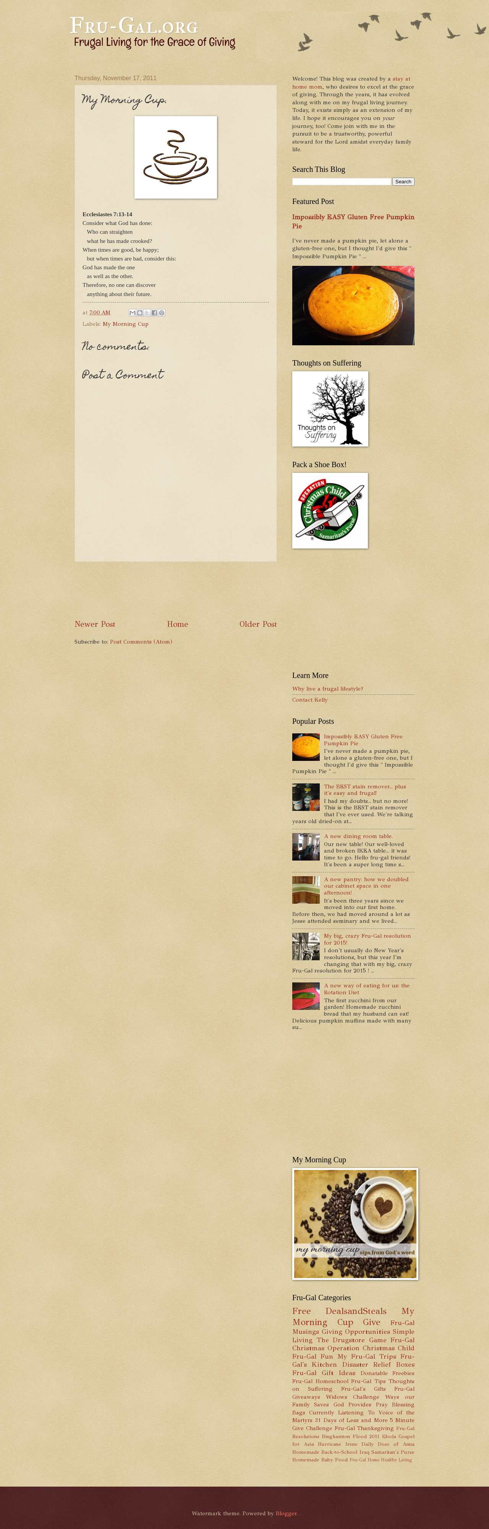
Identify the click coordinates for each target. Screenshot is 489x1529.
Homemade (305, 1452)
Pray (382, 1404)
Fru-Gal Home (364, 1460)
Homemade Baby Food (320, 1459)
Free (301, 1311)
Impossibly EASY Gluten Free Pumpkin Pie (363, 740)
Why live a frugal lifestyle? (327, 688)
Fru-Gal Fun (312, 1356)
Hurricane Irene (338, 1444)
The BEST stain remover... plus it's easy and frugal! (365, 790)
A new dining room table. (358, 836)
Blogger (286, 1513)
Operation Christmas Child (371, 1348)
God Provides (352, 1404)
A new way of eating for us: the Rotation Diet (367, 989)
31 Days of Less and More (351, 1420)
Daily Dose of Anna (388, 1444)
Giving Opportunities (356, 1331)
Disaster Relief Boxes (378, 1364)
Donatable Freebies (388, 1373)
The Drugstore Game (352, 1340)
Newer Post (94, 624)
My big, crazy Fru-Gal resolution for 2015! (367, 939)
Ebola (389, 1436)
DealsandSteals (356, 1311)
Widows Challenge (352, 1396)
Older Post (258, 624)
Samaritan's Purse (393, 1452)
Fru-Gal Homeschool (320, 1381)
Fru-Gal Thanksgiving (364, 1428)
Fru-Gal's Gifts (363, 1388)
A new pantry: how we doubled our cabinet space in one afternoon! (366, 886)
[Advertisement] (213, 590)
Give (372, 1322)
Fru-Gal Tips (368, 1381)
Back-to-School (339, 1452)
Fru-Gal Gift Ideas (323, 1373)
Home (177, 624)
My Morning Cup (126, 323)
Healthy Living (396, 1460)
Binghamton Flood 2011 (350, 1436)
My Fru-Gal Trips (366, 1356)
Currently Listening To (341, 1412)
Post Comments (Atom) (141, 641)
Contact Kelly (310, 699)
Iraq (364, 1452)
